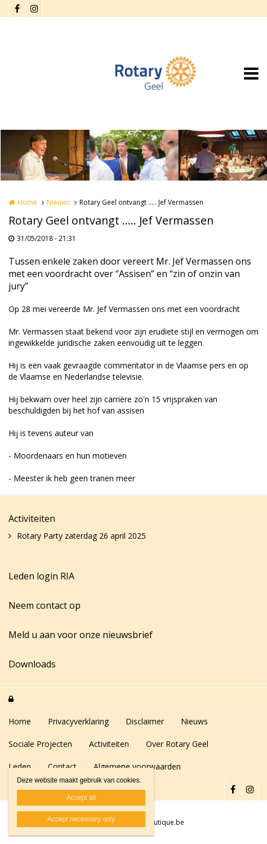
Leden (19, 766)
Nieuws (58, 202)
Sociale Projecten (40, 743)
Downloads (32, 664)
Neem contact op (44, 605)
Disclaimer (145, 721)
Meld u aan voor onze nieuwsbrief (80, 634)
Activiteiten (31, 518)
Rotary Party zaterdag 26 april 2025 (81, 535)
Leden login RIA (41, 576)
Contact (62, 766)
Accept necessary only (81, 819)
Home (27, 202)
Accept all (81, 798)
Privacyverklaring (78, 721)
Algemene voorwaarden (137, 766)
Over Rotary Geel (177, 743)
